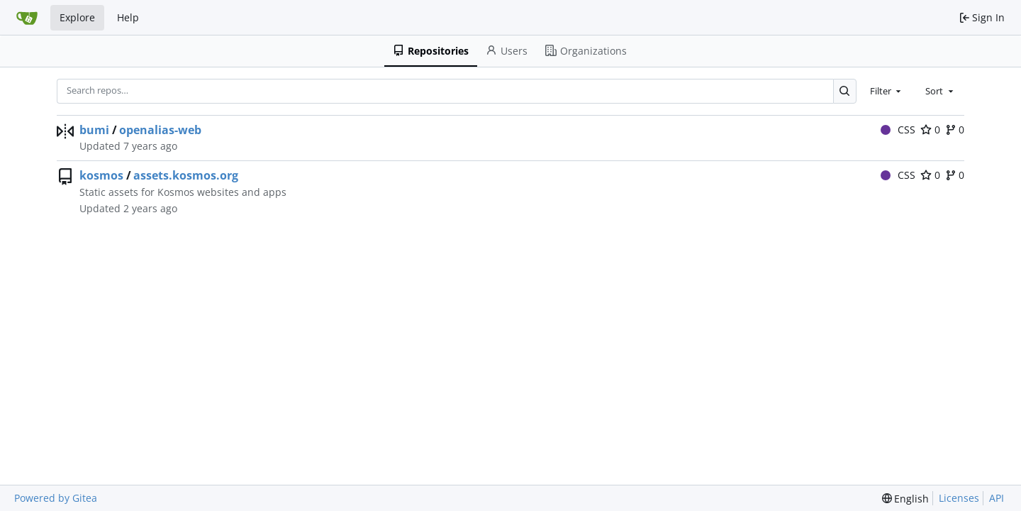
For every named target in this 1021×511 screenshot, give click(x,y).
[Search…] (845, 91)
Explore (77, 17)
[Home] (27, 18)
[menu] (906, 498)
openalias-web (160, 130)
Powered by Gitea (55, 498)
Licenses (959, 498)
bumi (94, 130)
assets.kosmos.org (185, 175)
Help (128, 17)
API (996, 498)
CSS (898, 129)
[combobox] (887, 90)
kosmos (101, 175)
